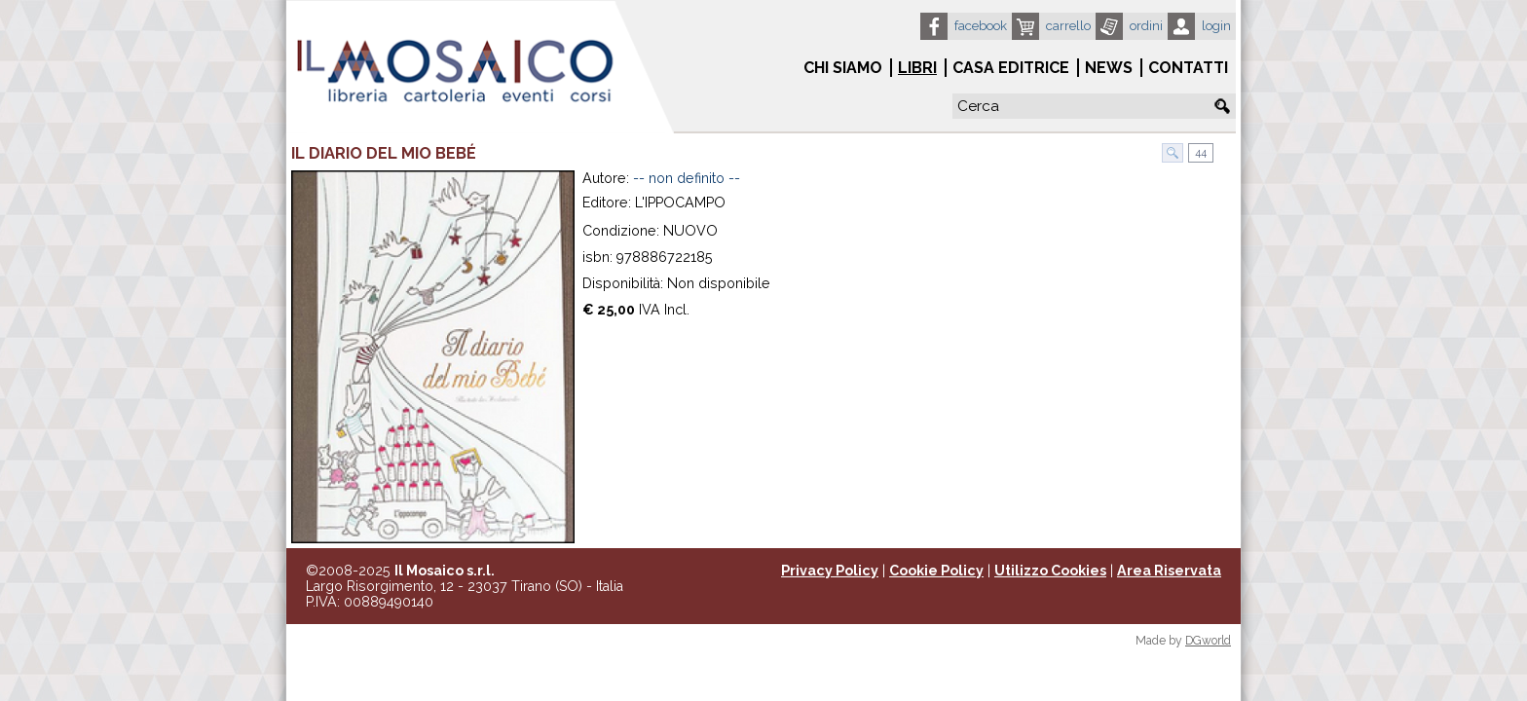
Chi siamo (842, 67)
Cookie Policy (936, 570)
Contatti (1188, 67)
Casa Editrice (1010, 67)
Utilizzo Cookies (1050, 570)
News (1109, 67)
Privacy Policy (829, 570)
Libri (917, 67)
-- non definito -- (686, 178)
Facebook (980, 25)
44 (1199, 152)
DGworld (1208, 640)
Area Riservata (1169, 570)
